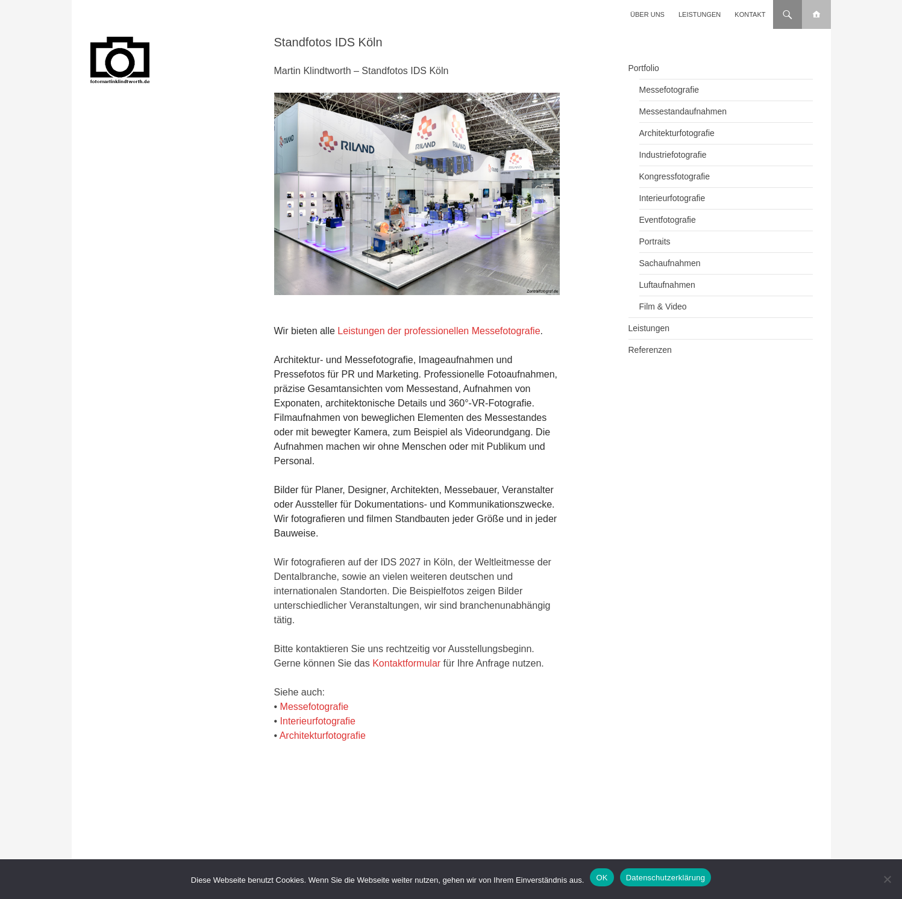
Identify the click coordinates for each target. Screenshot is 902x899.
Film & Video (663, 306)
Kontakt (749, 14)
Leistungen (699, 14)
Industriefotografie (673, 155)
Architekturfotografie (323, 735)
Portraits (655, 241)
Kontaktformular (406, 663)
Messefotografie (314, 706)
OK (601, 877)
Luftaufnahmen (667, 285)
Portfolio (643, 68)
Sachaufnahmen (670, 263)
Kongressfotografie (674, 176)
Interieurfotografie (317, 721)
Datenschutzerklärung (665, 877)
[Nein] (887, 879)
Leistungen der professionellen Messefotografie (438, 331)
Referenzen (650, 350)
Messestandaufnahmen (683, 111)
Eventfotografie (667, 220)
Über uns (647, 14)
